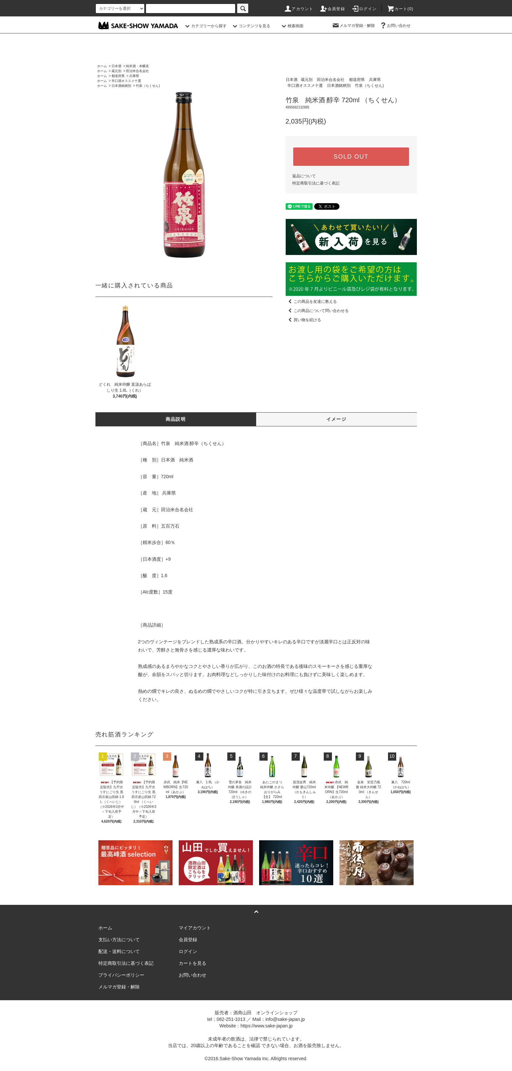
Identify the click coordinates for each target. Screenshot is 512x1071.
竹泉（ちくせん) (148, 86)
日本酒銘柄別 (121, 86)
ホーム (102, 66)
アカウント (298, 9)
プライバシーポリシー (121, 975)
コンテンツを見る (250, 26)
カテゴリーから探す (205, 26)
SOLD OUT (351, 156)
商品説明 (176, 419)
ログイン (364, 9)
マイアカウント (195, 927)
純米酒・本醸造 (137, 66)
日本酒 (116, 66)
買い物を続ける (303, 320)
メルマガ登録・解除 (353, 25)
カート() (400, 9)
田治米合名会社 (137, 71)
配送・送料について (119, 951)
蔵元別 (116, 71)
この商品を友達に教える (311, 301)
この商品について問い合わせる (317, 310)
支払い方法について (119, 939)
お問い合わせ (395, 25)
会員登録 (332, 9)
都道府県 (118, 76)
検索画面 (291, 26)
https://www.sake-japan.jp (266, 1025)
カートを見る (192, 963)
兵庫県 (134, 76)
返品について (304, 176)
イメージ (336, 419)
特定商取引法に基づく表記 (315, 183)
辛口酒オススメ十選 (126, 81)
